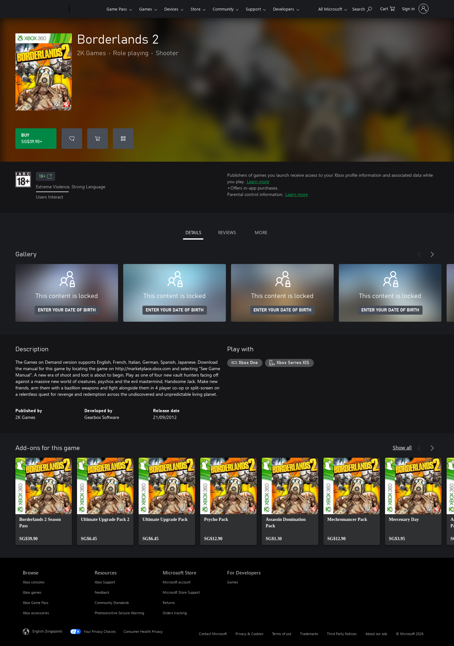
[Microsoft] (45, 9)
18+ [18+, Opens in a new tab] (45, 176)
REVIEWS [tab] (227, 232)
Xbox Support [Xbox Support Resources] (105, 582)
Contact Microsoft (213, 634)
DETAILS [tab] (193, 232)
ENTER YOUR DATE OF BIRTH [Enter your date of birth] (67, 310)
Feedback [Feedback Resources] (102, 592)
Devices (171, 9)
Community (223, 9)
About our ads (376, 634)
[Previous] (419, 254)
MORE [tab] (261, 232)
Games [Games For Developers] (232, 582)
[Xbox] (87, 9)
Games (145, 9)
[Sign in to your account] (414, 8)
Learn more (258, 181)
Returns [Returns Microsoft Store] (169, 602)
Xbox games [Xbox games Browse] (32, 592)
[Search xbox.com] (362, 8)
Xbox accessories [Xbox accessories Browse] (36, 613)
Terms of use (281, 634)
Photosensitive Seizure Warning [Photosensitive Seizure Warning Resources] (119, 613)
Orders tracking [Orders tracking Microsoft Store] (175, 613)
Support (253, 9)
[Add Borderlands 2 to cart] (97, 138)
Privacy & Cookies (249, 634)
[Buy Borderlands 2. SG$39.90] (35, 138)
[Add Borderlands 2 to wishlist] (72, 138)
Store (196, 9)
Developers (283, 9)
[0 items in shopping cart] (387, 8)
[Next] (432, 254)
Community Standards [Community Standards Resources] (112, 602)
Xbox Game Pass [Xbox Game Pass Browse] (35, 602)
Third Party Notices (342, 634)
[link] (43, 501)
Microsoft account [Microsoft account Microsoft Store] (177, 582)
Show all (402, 447)
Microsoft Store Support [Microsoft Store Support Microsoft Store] (181, 592)
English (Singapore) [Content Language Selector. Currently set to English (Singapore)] (47, 631)
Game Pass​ (117, 9)
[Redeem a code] (123, 138)
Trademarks (309, 634)
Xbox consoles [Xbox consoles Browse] (34, 582)
